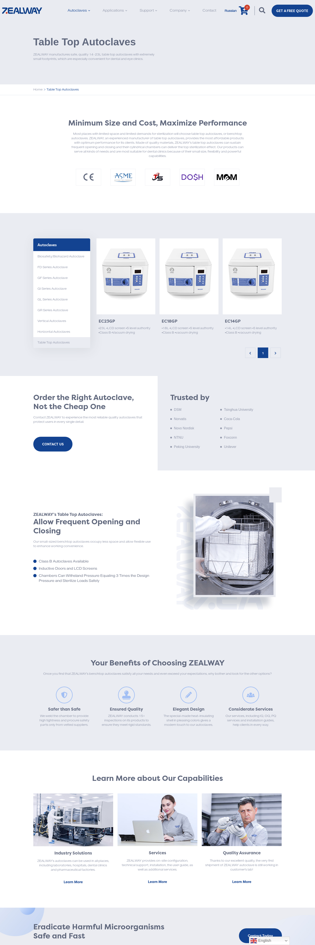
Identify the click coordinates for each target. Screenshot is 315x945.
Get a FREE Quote (292, 10)
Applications (115, 10)
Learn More (73, 882)
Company (180, 10)
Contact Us (53, 444)
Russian (231, 11)
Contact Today (260, 935)
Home (38, 90)
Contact (209, 10)
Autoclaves (79, 10)
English (260, 940)
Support (148, 10)
